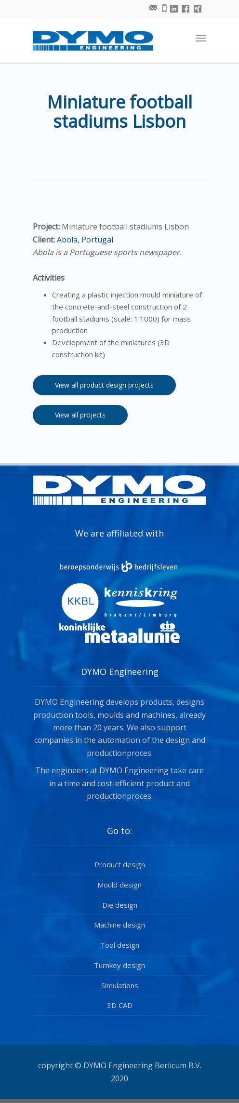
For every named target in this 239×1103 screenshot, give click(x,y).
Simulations (119, 985)
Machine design (119, 924)
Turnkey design (119, 965)
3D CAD (120, 1005)
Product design (119, 864)
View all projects (80, 414)
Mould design (119, 884)
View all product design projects (104, 385)
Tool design (119, 945)
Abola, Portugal (84, 239)
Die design (119, 905)
